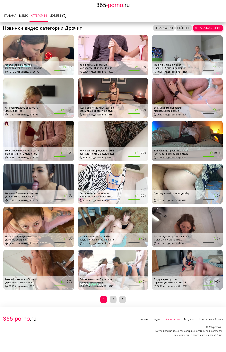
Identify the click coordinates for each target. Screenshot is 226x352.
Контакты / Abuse (211, 319)
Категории (39, 15)
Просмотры (164, 27)
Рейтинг (183, 27)
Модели (55, 15)
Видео (23, 15)
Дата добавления (208, 27)
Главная (10, 15)
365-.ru (113, 5)
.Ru (20, 318)
